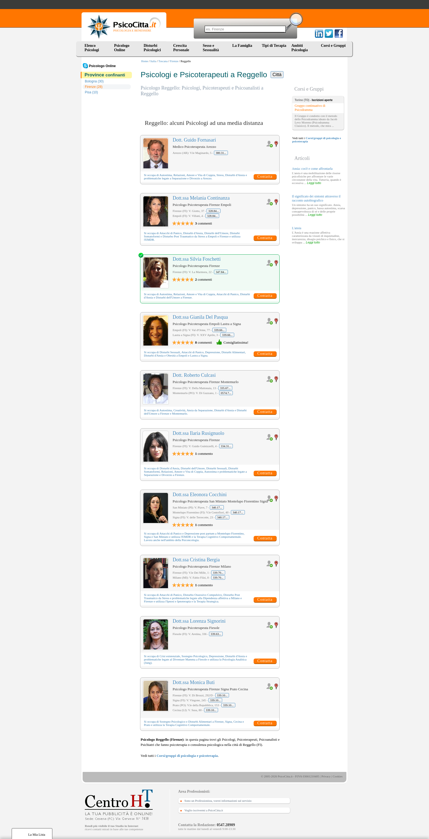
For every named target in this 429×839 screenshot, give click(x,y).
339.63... (216, 634)
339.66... (219, 330)
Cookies (338, 776)
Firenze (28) (94, 87)
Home (144, 61)
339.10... (222, 695)
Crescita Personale (181, 48)
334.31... (226, 446)
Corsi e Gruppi (333, 46)
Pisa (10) (91, 92)
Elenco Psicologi (92, 48)
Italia (153, 61)
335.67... (225, 388)
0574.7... (226, 393)
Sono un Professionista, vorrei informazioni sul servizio (217, 800)
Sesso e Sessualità (211, 48)
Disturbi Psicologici (152, 48)
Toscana (163, 61)
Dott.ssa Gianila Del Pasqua (200, 317)
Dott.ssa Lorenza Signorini (199, 621)
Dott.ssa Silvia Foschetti (197, 259)
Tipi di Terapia (274, 46)
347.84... (221, 272)
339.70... (218, 572)
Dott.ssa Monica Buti (194, 682)
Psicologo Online (121, 48)
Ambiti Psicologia (299, 48)
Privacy (326, 776)
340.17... (216, 507)
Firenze (174, 61)
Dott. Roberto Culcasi (194, 375)
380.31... (221, 152)
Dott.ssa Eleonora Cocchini (200, 494)
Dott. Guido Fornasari (194, 140)
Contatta (265, 176)
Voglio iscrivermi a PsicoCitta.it (203, 810)
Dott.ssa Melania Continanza (201, 198)
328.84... (213, 210)
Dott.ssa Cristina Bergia (196, 559)
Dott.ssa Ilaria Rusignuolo (198, 433)
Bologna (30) (94, 81)
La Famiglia (243, 46)
